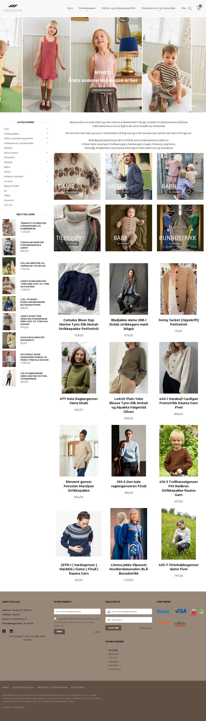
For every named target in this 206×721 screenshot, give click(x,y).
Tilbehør (8, 162)
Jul (5, 190)
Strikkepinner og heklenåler (18, 143)
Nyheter (8, 148)
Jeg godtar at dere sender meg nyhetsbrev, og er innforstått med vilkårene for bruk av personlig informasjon (77, 622)
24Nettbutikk (18, 707)
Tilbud (7, 171)
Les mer (97, 632)
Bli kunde (113, 654)
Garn (6, 129)
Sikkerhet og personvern (52, 687)
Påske (7, 195)
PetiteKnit (9, 157)
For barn (8, 181)
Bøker (7, 167)
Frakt (5, 687)
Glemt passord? (145, 628)
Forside (113, 650)
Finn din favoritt (103, 90)
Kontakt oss (115, 669)
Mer (183, 8)
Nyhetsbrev (78, 687)
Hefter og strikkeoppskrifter (18, 138)
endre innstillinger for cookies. (61, 701)
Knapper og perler (13, 176)
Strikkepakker (11, 133)
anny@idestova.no (19, 619)
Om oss (8, 205)
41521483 (16, 614)
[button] (202, 64)
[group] (103, 64)
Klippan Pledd (11, 186)
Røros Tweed (11, 152)
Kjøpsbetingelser (23, 687)
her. (167, 140)
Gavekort (9, 200)
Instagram (114, 661)
